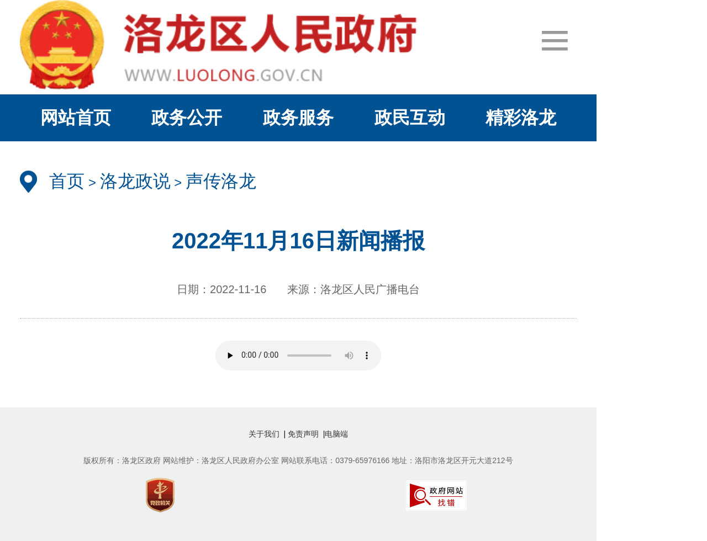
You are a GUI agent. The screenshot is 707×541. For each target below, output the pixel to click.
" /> (298, 355)
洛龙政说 (135, 181)
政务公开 (186, 118)
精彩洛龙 (521, 118)
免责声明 (304, 433)
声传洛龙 (221, 181)
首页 (67, 181)
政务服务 (298, 118)
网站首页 (75, 118)
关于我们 (266, 433)
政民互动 (409, 118)
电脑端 (336, 433)
